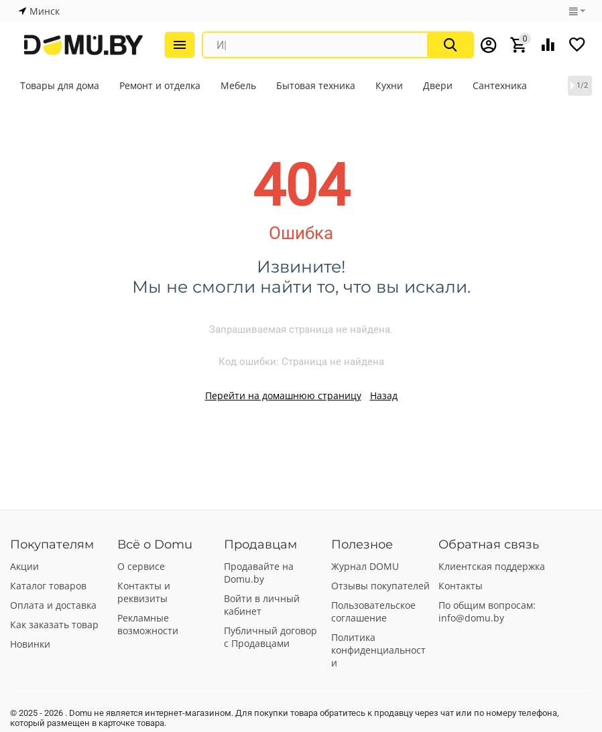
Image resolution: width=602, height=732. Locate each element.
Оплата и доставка (53, 605)
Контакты (460, 585)
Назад (384, 395)
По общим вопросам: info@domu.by (487, 611)
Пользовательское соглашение (373, 611)
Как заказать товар (54, 624)
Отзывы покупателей (380, 585)
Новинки (30, 644)
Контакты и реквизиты (143, 592)
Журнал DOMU (365, 566)
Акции (24, 566)
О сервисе (141, 566)
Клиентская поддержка (491, 566)
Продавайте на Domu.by (259, 572)
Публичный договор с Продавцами (270, 637)
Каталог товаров (48, 585)
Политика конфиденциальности (378, 650)
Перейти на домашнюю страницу (283, 395)
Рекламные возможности (147, 624)
